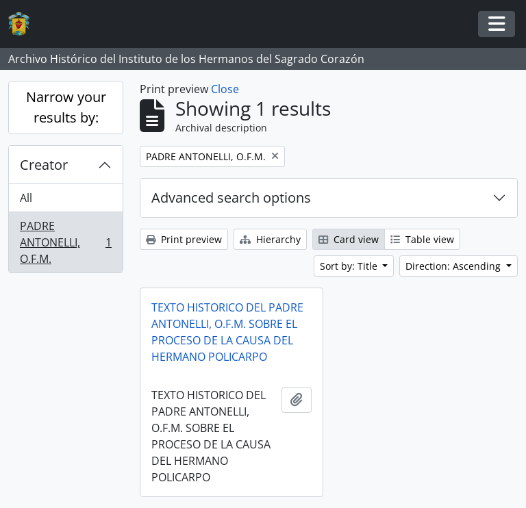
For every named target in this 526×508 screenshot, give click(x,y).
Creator (44, 164)
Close (225, 89)
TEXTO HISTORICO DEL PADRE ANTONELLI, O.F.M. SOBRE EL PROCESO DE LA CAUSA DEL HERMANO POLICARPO (227, 332)
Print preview (184, 239)
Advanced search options (231, 197)
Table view (422, 239)
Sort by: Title (350, 265)
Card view (348, 239)
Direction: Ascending (454, 265)
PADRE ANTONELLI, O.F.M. (65, 242)
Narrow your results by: (66, 107)
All (26, 197)
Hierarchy (270, 239)
